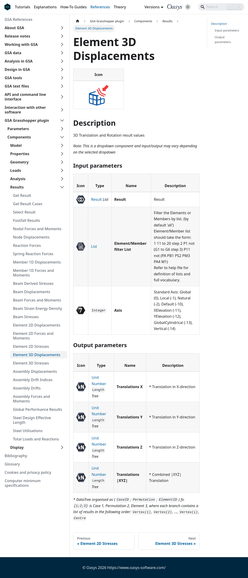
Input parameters (227, 30)
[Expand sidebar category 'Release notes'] (62, 36)
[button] (34, 27)
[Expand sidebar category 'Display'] (62, 447)
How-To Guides (73, 6)
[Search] (221, 7)
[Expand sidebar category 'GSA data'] (62, 53)
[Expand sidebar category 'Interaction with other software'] (62, 110)
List (94, 246)
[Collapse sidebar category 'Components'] (62, 137)
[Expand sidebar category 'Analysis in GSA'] (62, 61)
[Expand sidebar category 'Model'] (62, 145)
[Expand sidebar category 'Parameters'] (62, 128)
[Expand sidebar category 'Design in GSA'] (62, 69)
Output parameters (223, 39)
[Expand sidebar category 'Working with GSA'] (62, 44)
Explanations (45, 6)
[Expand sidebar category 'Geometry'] (62, 162)
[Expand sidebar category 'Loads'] (62, 170)
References (100, 6)
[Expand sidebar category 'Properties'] (62, 153)
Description (219, 24)
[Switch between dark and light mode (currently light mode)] (187, 7)
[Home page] (77, 21)
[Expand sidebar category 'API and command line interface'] (62, 97)
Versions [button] (152, 6)
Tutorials (22, 6)
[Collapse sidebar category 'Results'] (62, 187)
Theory (120, 6)
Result (96, 199)
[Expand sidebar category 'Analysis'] (62, 178)
